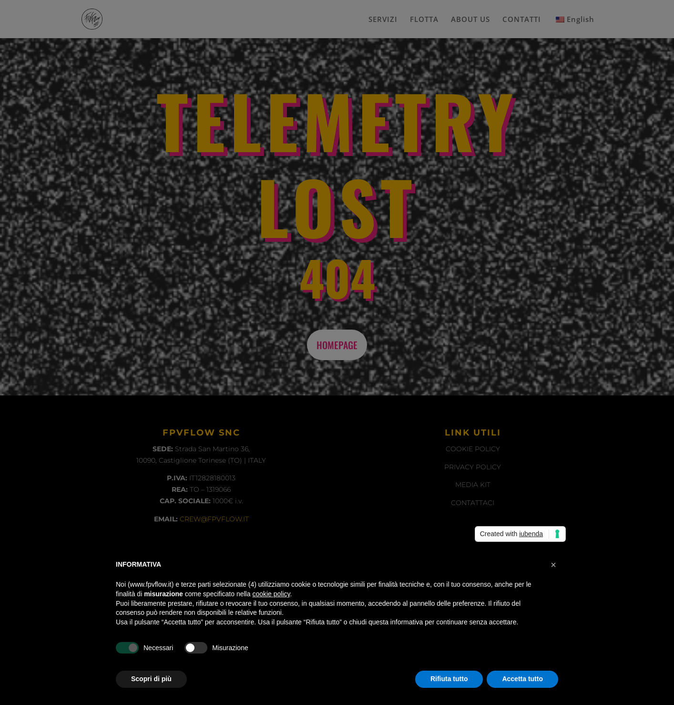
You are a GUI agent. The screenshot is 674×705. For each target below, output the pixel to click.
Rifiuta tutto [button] (449, 679)
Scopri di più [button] (151, 679)
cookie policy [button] (271, 594)
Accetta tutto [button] (522, 679)
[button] (553, 564)
